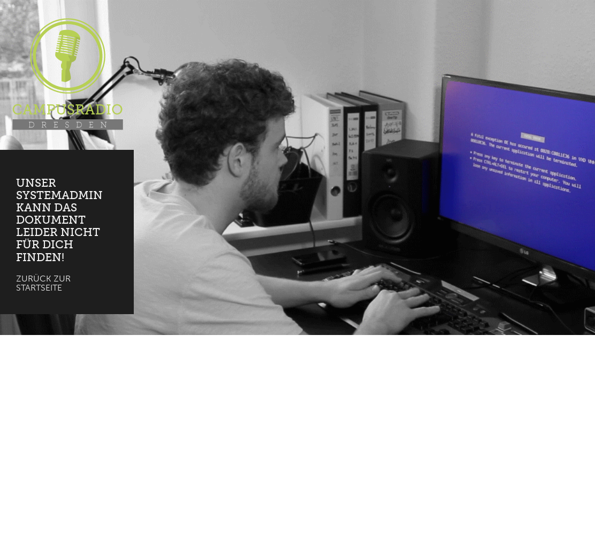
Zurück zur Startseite (43, 283)
